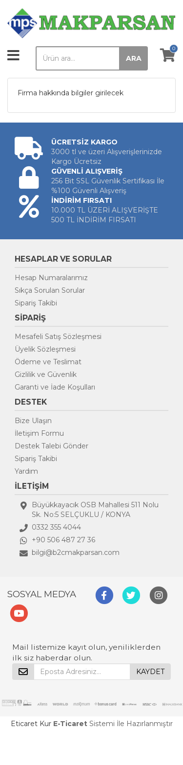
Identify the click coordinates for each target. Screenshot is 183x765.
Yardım (26, 471)
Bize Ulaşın (33, 420)
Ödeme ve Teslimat (48, 361)
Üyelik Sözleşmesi (45, 349)
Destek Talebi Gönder (51, 446)
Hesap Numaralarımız (51, 277)
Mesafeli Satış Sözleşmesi (58, 336)
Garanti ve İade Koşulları (55, 387)
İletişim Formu (39, 433)
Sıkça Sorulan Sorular (50, 290)
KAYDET (150, 671)
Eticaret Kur (31, 723)
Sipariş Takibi (36, 303)
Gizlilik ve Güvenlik (46, 374)
